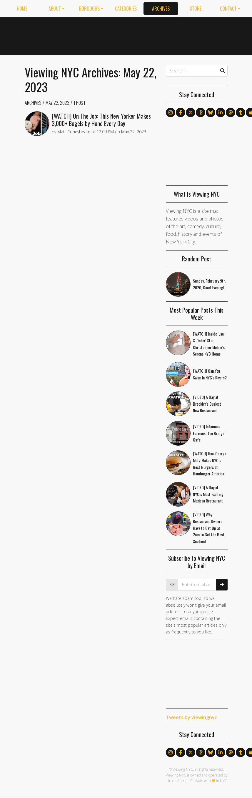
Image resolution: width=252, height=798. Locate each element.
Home (22, 8)
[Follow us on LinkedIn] (220, 112)
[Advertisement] (179, 35)
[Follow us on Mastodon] (230, 112)
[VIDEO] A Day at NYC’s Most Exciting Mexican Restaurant (208, 494)
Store (195, 8)
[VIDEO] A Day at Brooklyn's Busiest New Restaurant (207, 404)
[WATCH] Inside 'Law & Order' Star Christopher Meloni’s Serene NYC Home (209, 344)
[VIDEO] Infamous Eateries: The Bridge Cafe (208, 433)
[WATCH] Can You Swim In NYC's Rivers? (210, 374)
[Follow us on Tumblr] (240, 112)
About (55, 8)
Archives (161, 8)
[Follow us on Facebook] (180, 112)
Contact (228, 8)
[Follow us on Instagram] (170, 112)
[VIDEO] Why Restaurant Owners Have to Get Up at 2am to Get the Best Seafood (208, 527)
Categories (126, 8)
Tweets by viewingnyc (191, 717)
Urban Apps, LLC (179, 780)
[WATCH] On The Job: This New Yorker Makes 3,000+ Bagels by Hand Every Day (101, 120)
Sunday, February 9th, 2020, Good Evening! (209, 284)
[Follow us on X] (190, 112)
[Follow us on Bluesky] (210, 112)
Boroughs (89, 8)
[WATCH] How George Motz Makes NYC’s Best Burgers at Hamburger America (209, 463)
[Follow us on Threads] (200, 112)
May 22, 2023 (57, 102)
